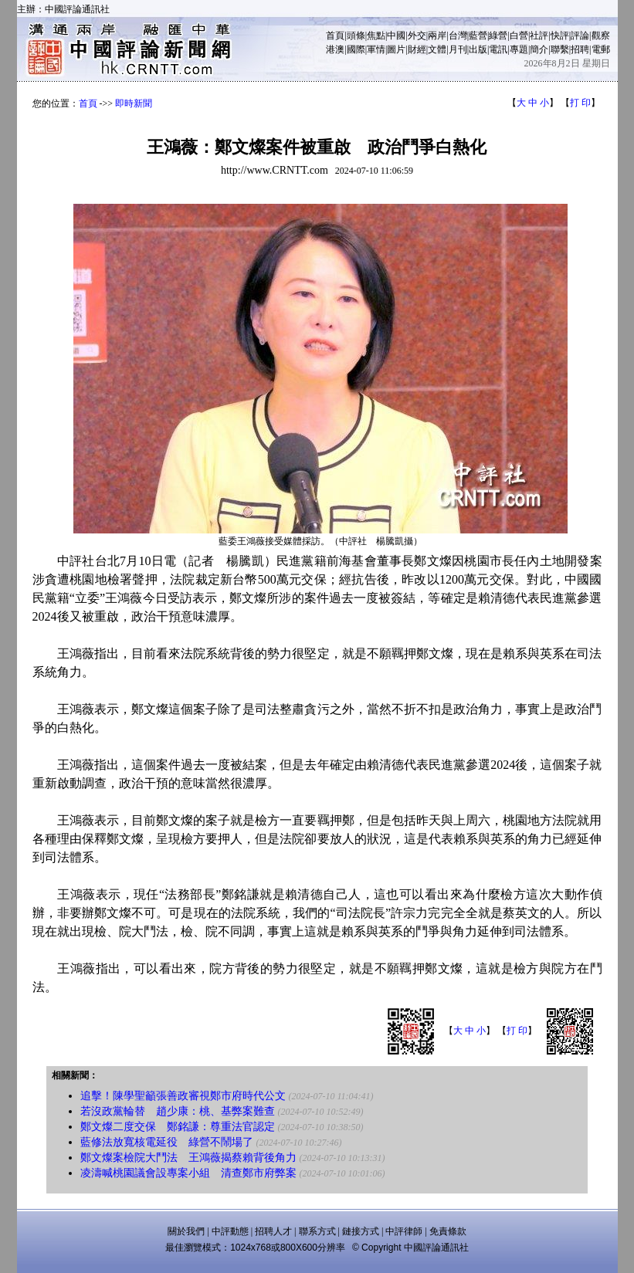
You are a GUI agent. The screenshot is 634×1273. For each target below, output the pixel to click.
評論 (580, 35)
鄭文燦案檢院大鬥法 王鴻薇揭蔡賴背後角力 (188, 1157)
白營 (519, 35)
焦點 (376, 35)
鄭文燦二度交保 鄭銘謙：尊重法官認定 (177, 1126)
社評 (539, 35)
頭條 (356, 35)
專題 (519, 49)
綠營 (498, 35)
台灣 (458, 35)
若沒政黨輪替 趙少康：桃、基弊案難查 (177, 1111)
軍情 (376, 49)
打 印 (580, 102)
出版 (478, 49)
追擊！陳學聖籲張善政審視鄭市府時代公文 (183, 1096)
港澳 (335, 49)
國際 (356, 49)
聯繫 (560, 49)
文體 (437, 49)
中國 (396, 35)
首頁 (335, 35)
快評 (560, 35)
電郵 (601, 49)
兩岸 (437, 35)
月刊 (458, 49)
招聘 (580, 49)
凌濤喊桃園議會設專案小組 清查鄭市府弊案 (188, 1173)
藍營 (478, 35)
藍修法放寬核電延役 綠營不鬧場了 (166, 1142)
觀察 (601, 35)
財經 (417, 49)
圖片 (396, 49)
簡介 (539, 49)
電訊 (498, 49)
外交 (417, 35)
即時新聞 (133, 103)
